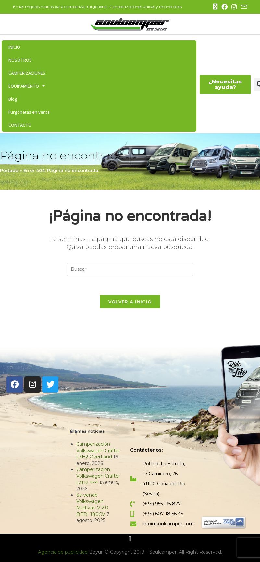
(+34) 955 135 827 (161, 504)
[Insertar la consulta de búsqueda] (130, 269)
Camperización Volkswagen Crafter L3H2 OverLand (98, 451)
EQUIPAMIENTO (26, 86)
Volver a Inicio (130, 302)
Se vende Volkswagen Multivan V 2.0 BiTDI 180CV (92, 505)
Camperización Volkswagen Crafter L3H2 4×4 (98, 476)
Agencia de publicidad (63, 552)
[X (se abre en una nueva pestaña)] (215, 7)
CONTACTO (19, 125)
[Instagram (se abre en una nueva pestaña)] (234, 7)
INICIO (14, 47)
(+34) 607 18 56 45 (162, 514)
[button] (130, 539)
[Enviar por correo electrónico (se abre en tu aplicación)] (243, 7)
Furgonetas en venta (29, 112)
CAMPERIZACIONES (26, 73)
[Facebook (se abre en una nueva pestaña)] (224, 7)
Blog (12, 99)
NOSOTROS (20, 60)
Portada (9, 170)
